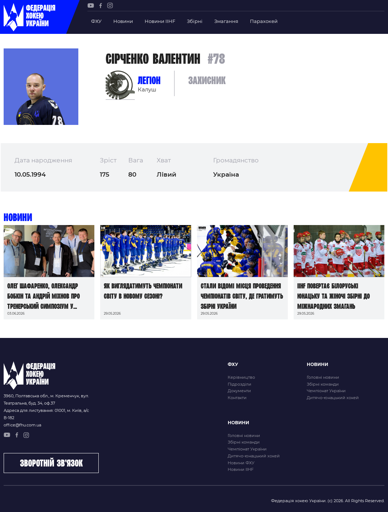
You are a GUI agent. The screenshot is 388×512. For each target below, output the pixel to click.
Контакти (237, 397)
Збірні (195, 21)
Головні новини (323, 377)
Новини (123, 21)
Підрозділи (239, 384)
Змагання (226, 21)
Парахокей (264, 21)
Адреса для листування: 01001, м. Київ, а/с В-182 (46, 414)
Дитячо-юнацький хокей (333, 397)
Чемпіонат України (326, 390)
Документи (239, 390)
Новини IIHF (160, 21)
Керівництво (241, 377)
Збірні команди (323, 384)
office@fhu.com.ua (22, 425)
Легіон (149, 80)
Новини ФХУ (241, 462)
